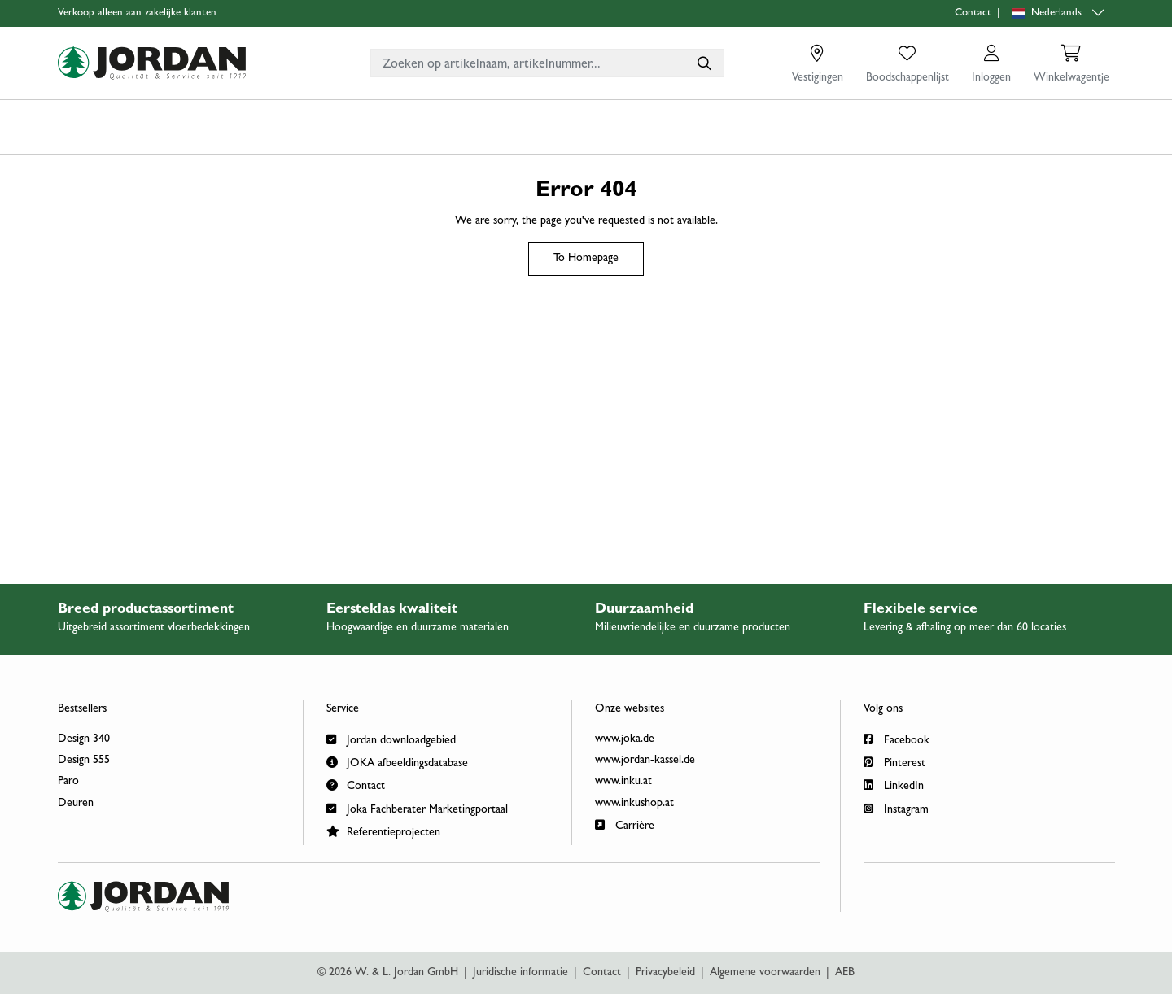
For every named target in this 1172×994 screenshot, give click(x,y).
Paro (68, 781)
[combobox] (547, 63)
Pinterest (894, 761)
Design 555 (84, 760)
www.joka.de (624, 739)
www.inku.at (623, 781)
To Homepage (586, 258)
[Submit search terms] (703, 63)
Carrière (624, 824)
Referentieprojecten (383, 830)
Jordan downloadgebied (391, 739)
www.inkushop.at (634, 803)
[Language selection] (1059, 13)
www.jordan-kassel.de (645, 760)
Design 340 (84, 739)
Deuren (76, 803)
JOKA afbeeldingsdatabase (397, 761)
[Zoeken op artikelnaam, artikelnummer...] (703, 63)
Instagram (896, 808)
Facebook (896, 739)
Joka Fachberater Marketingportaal (417, 808)
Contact (973, 13)
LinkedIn (894, 784)
